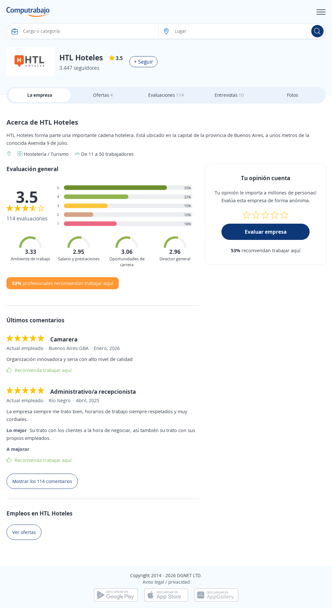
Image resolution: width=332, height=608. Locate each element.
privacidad (179, 582)
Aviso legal (153, 582)
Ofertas (103, 95)
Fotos (292, 95)
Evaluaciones (166, 95)
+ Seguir (143, 61)
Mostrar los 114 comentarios (42, 481)
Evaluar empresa (266, 231)
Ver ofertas (24, 532)
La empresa (39, 95)
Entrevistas (229, 95)
